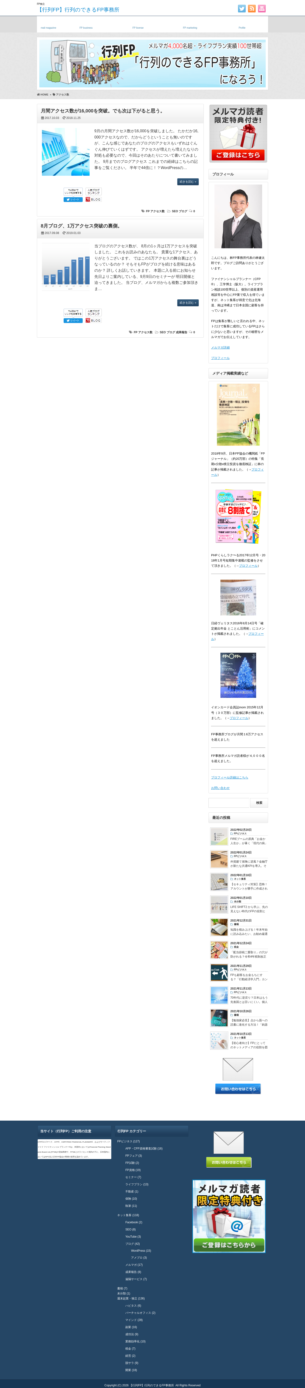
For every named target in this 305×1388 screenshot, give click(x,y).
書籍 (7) (122, 1288)
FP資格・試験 (138, 23)
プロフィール (220, 358)
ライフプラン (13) (136, 1184)
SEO (175, 211)
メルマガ (48, 23)
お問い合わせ (220, 788)
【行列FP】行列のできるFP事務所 (78, 10)
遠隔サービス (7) (136, 1279)
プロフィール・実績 (242, 23)
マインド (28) (134, 1320)
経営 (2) (130, 1355)
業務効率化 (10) (135, 1341)
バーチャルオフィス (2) (140, 1312)
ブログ (183, 211)
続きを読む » (188, 181)
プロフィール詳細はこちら (229, 777)
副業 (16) (131, 1327)
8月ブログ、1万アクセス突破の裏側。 (81, 225)
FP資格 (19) (133, 1170)
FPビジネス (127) (128, 1141)
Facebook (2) (133, 1222)
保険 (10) (131, 1198)
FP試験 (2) (132, 1163)
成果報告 (181, 332)
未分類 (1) (123, 1293)
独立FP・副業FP (86, 23)
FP (148, 211)
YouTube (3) (133, 1236)
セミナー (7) (133, 1177)
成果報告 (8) (133, 1272)
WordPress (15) (141, 1250)
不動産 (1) (131, 1191)
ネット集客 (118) (128, 1215)
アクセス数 (157, 211)
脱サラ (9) (131, 1363)
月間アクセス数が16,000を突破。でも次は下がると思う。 (103, 110)
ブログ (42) (132, 1243)
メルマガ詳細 (220, 347)
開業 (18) (131, 1370)
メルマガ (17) (134, 1264)
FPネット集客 (190, 23)
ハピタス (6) (133, 1305)
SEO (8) (130, 1229)
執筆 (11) (131, 1206)
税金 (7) (130, 1348)
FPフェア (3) (133, 1155)
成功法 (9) (131, 1334)
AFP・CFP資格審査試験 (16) (144, 1148)
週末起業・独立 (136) (131, 1298)
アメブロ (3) (139, 1257)
